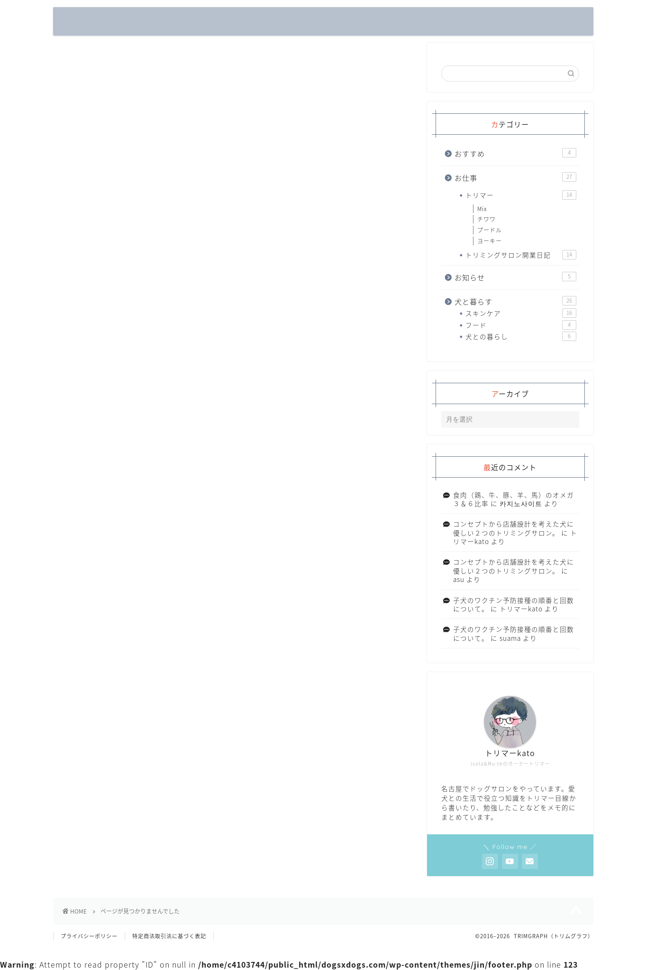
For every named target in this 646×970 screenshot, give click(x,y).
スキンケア (451, 22)
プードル (489, 230)
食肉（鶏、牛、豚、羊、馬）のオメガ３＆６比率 (513, 499)
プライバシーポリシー (89, 936)
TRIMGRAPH (97, 20)
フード (500, 22)
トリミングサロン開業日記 (315, 22)
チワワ (486, 219)
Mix (482, 208)
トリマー (241, 22)
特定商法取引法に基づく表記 (169, 936)
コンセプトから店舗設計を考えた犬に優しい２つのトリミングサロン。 (513, 528)
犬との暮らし (393, 22)
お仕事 (89, 466)
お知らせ (93, 481)
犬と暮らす (97, 494)
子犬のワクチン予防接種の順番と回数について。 (513, 604)
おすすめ (93, 453)
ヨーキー (489, 241)
